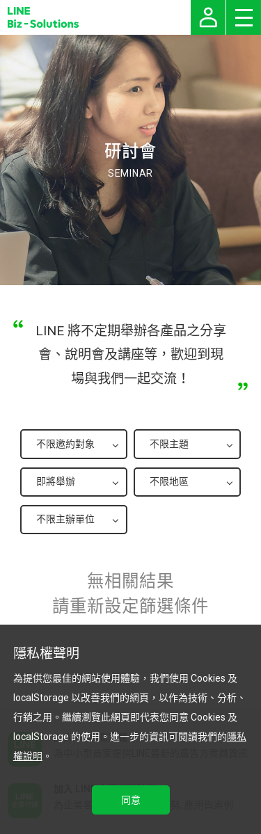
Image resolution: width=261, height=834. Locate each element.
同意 (131, 799)
